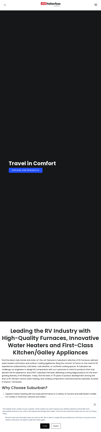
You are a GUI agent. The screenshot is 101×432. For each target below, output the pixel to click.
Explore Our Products (25, 170)
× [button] (94, 404)
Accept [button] (44, 426)
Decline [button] (56, 426)
